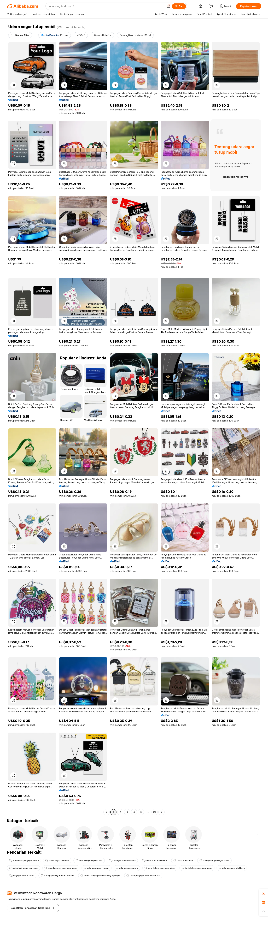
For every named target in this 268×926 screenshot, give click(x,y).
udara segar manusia (57, 860)
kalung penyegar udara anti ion (57, 875)
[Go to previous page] (106, 812)
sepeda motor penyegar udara (60, 868)
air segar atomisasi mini (122, 860)
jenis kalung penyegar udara (197, 868)
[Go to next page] (161, 812)
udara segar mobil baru (232, 868)
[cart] (211, 6)
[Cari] (179, 6)
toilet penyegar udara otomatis (143, 875)
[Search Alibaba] (106, 6)
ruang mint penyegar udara (214, 860)
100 (154, 812)
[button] (168, 6)
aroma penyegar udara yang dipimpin (100, 875)
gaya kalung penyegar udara (159, 868)
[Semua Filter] (20, 35)
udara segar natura (127, 868)
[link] (263, 893)
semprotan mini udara (154, 860)
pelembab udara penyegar (23, 868)
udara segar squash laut (89, 860)
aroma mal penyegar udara (24, 860)
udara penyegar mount (96, 868)
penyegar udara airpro (21, 875)
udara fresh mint (183, 860)
